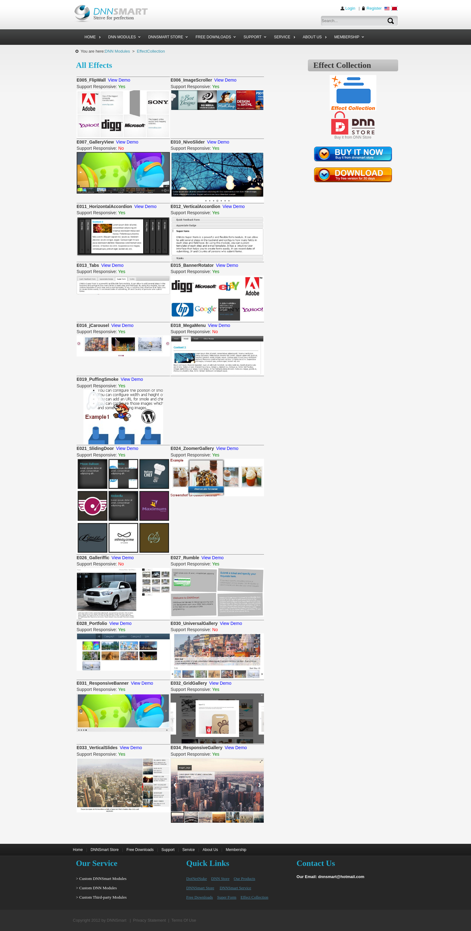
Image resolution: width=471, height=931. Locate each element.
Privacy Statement (149, 920)
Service (188, 850)
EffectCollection (151, 51)
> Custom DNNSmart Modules (101, 878)
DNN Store (220, 878)
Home (78, 850)
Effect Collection (254, 897)
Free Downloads (139, 850)
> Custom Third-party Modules (101, 897)
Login (350, 8)
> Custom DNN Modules (96, 888)
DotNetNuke (196, 878)
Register (374, 8)
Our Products (244, 878)
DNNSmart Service (235, 888)
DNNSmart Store (105, 850)
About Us (210, 850)
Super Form (226, 897)
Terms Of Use (184, 920)
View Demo (119, 80)
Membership (236, 850)
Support (168, 850)
